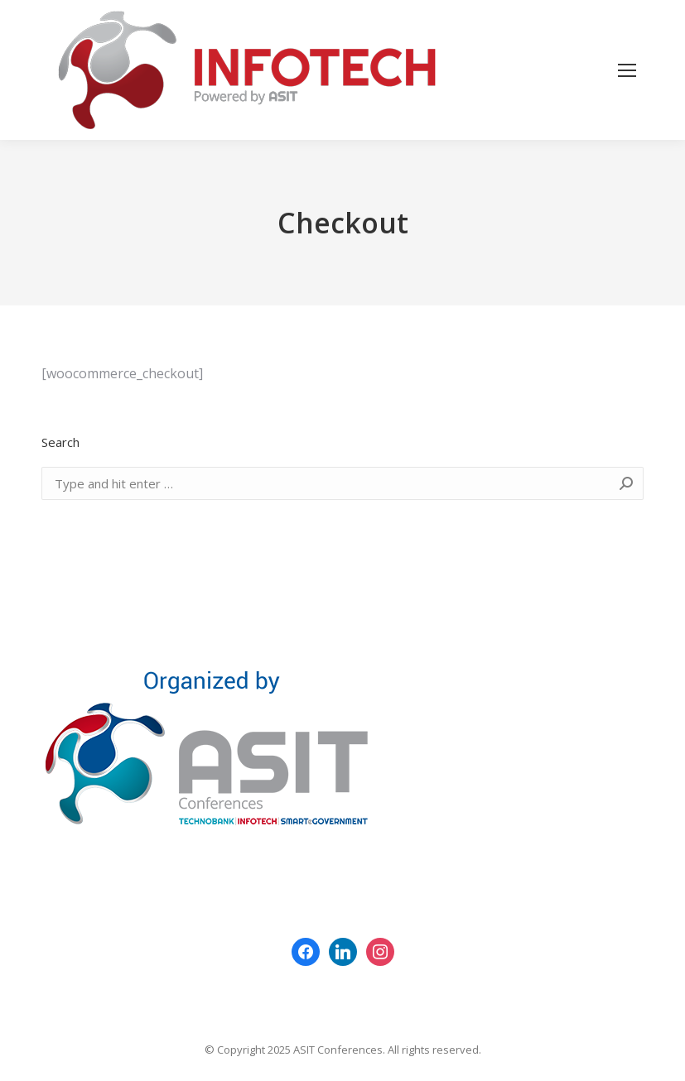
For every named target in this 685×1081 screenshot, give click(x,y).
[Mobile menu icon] (627, 70)
